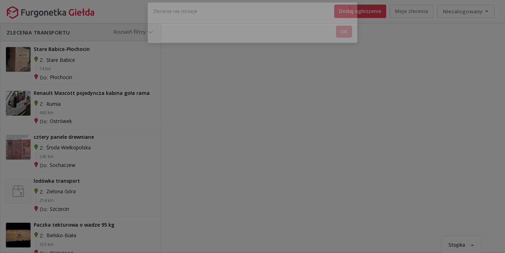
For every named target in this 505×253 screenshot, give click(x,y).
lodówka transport (57, 180)
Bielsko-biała (61, 235)
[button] (465, 11)
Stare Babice (60, 60)
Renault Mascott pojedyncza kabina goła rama (92, 93)
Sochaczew (62, 165)
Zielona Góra (61, 191)
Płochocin (61, 77)
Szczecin (59, 209)
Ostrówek (61, 121)
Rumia (53, 103)
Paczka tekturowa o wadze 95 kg (74, 224)
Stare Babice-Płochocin (62, 49)
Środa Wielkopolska (68, 147)
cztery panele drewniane (64, 137)
